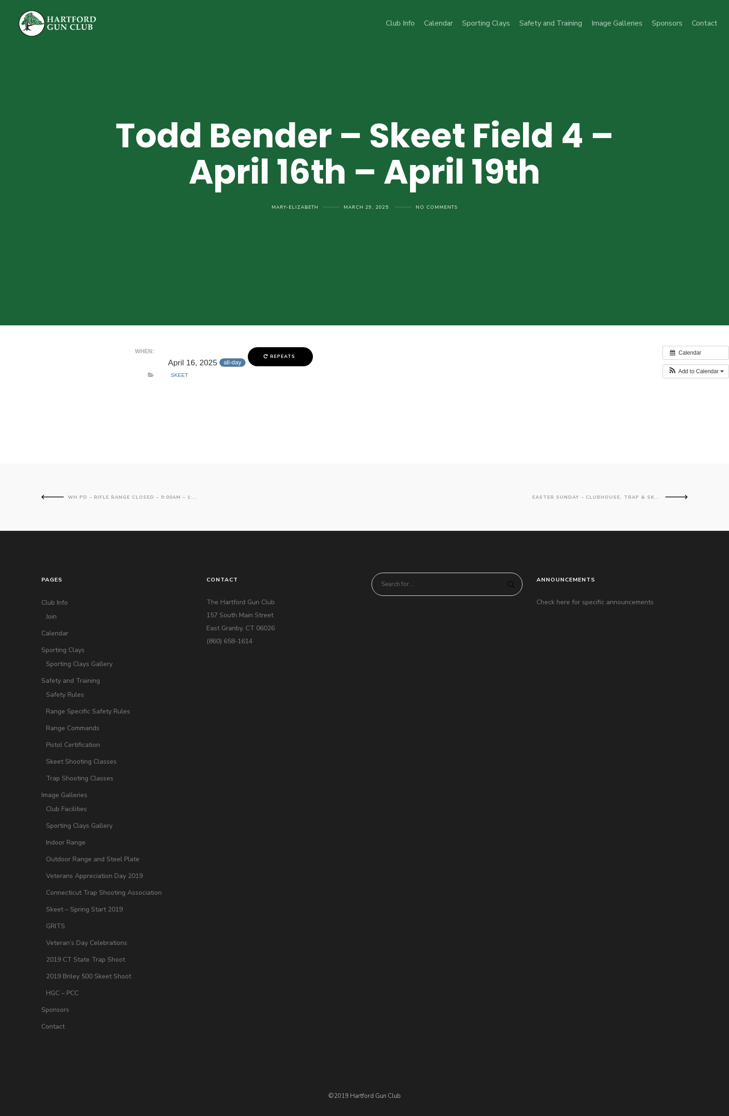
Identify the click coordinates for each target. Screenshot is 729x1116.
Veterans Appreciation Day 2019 (94, 876)
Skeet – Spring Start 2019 (84, 909)
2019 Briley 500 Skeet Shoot (88, 976)
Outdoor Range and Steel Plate (92, 859)
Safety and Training (70, 680)
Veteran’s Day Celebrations (86, 942)
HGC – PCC (62, 993)
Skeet (179, 375)
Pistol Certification (73, 744)
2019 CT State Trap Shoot (85, 959)
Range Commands (72, 728)
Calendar (54, 633)
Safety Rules (65, 694)
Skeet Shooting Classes (81, 761)
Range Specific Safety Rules (88, 711)
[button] (696, 371)
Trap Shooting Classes (79, 778)
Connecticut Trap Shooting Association (104, 892)
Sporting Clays (63, 650)
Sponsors (55, 1009)
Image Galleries (64, 795)
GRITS (55, 926)
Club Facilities (66, 809)
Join (51, 616)
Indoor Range (66, 842)
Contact (53, 1026)
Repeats (280, 356)
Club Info (54, 602)
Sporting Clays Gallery (79, 664)
